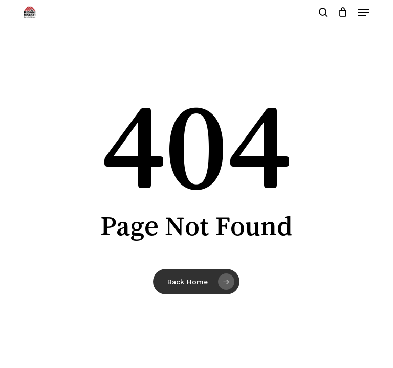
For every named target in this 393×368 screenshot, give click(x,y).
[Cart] (343, 12)
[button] (363, 12)
